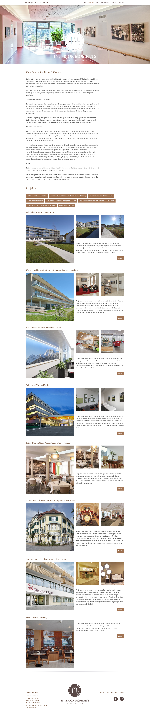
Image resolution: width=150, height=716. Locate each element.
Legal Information (31, 707)
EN (123, 2)
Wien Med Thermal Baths (35, 200)
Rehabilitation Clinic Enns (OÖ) (37, 196)
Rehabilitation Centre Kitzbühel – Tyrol (101, 196)
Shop (97, 2)
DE (120, 2)
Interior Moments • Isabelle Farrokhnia (36, 2)
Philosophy (105, 2)
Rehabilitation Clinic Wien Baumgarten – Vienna (61, 200)
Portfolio (91, 2)
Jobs (107, 692)
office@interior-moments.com (37, 705)
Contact (113, 2)
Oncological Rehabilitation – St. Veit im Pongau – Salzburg (68, 196)
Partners (114, 692)
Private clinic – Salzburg (66, 205)
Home (84, 2)
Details (120, 258)
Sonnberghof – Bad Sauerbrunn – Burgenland (41, 205)
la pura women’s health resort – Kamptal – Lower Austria (97, 200)
